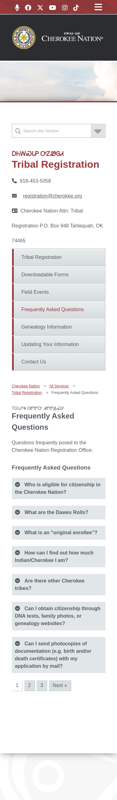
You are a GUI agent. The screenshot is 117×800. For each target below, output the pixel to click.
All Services (59, 386)
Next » (60, 685)
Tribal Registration (42, 257)
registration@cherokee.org (52, 196)
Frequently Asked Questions (53, 309)
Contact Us (34, 361)
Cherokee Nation (26, 386)
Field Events (35, 292)
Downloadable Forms (45, 274)
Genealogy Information (47, 327)
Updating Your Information (50, 344)
